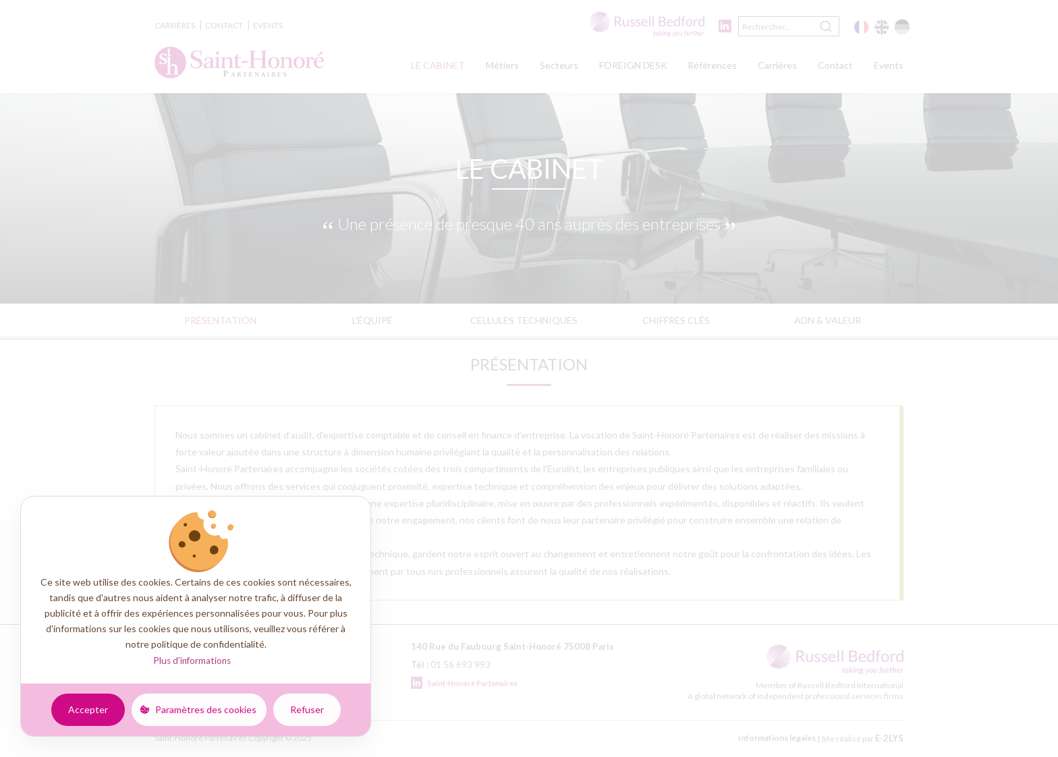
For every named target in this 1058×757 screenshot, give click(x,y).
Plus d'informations (192, 660)
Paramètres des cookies (205, 709)
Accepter (88, 709)
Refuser (307, 709)
